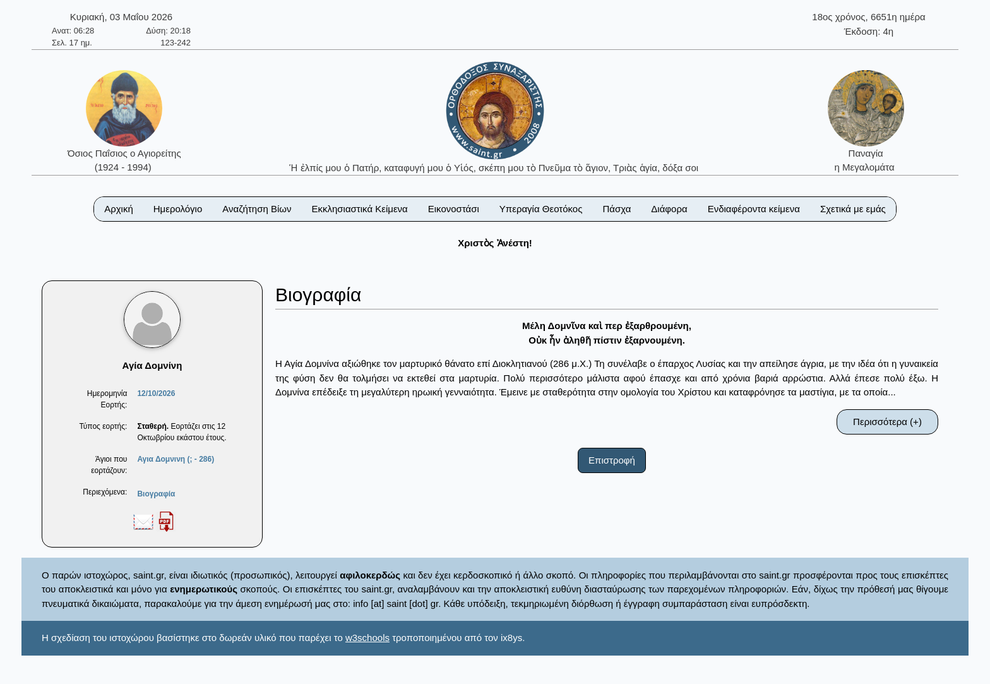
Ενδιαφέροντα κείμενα (754, 208)
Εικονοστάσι (453, 208)
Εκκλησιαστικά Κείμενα (359, 208)
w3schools (367, 637)
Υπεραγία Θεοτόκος (541, 208)
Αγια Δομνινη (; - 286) (175, 459)
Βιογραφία (156, 493)
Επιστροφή (611, 460)
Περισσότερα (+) (887, 421)
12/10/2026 (156, 393)
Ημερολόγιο (178, 208)
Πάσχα (616, 208)
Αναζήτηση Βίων (256, 208)
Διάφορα (669, 208)
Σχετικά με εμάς (853, 208)
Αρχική (118, 208)
